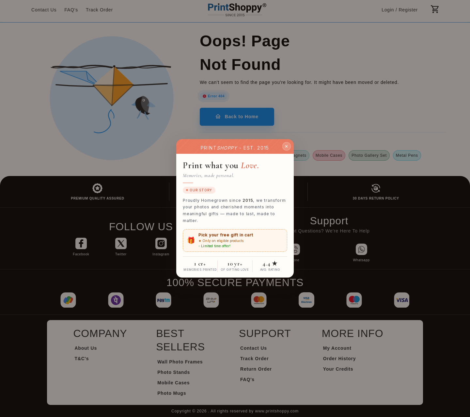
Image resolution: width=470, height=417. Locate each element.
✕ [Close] (287, 146)
